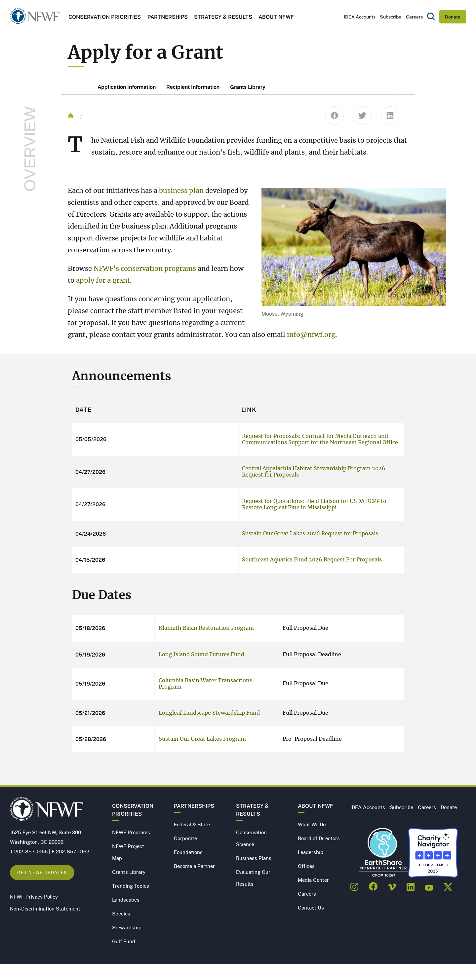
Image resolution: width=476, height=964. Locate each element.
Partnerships (167, 16)
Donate (452, 16)
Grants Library (128, 871)
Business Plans (253, 858)
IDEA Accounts (360, 16)
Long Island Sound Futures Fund (201, 654)
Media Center (313, 879)
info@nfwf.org (311, 335)
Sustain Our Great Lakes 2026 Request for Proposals (310, 533)
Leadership (310, 852)
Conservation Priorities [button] (104, 16)
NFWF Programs (131, 832)
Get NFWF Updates (42, 872)
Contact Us (311, 907)
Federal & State (192, 824)
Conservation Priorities (132, 810)
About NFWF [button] (276, 16)
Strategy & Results (223, 16)
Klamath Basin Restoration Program (206, 628)
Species (121, 913)
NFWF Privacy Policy (34, 896)
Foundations (188, 852)
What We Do (312, 824)
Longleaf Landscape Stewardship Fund (209, 713)
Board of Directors (319, 838)
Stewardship (126, 927)
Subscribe (390, 16)
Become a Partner (194, 866)
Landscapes (125, 899)
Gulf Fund (123, 941)
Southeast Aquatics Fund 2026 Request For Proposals (312, 559)
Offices (306, 866)
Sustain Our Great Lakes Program (202, 739)
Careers (414, 16)
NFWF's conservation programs (145, 269)
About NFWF (315, 806)
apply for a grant (103, 280)
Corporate (185, 838)
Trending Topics (130, 885)
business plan (181, 191)
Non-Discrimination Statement (45, 908)
